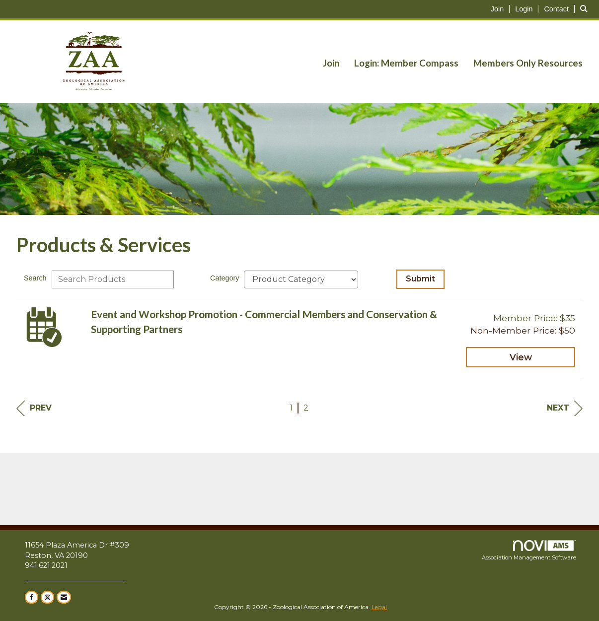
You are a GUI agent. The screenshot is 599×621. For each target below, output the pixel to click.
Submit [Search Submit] (420, 278)
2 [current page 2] (305, 408)
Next (565, 408)
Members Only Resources (528, 63)
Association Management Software (529, 550)
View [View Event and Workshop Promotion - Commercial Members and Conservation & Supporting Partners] (521, 357)
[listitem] (502, 8)
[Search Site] (586, 8)
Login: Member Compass (406, 63)
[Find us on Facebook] (31, 597)
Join (331, 63)
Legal (379, 607)
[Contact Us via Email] (64, 597)
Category (224, 278)
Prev (34, 408)
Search (35, 278)
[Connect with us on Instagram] (47, 597)
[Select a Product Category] (301, 279)
